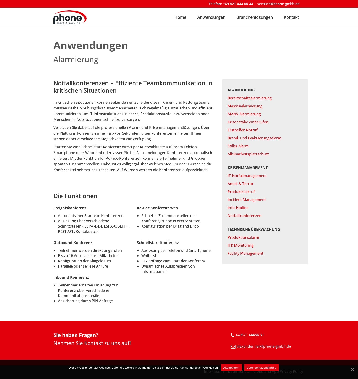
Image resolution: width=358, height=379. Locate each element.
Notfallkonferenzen (244, 215)
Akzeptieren (231, 367)
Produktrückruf (241, 191)
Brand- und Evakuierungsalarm (254, 137)
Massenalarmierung (245, 106)
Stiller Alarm (238, 145)
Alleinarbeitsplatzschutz (248, 153)
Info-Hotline (238, 207)
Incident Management (247, 199)
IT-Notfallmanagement (247, 175)
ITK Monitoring (240, 245)
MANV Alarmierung (244, 114)
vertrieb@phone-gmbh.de (278, 3)
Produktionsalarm (243, 237)
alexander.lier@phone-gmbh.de (263, 346)
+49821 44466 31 (249, 334)
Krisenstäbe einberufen (248, 122)
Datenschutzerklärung (261, 367)
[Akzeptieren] (352, 369)
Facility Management (245, 253)
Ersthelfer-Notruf (243, 130)
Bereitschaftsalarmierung (250, 98)
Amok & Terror (240, 183)
